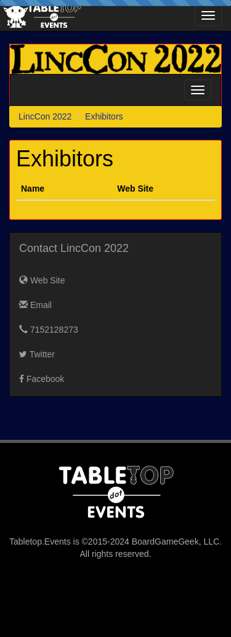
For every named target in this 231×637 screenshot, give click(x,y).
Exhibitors (104, 116)
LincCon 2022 (44, 116)
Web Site (42, 280)
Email (35, 305)
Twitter (37, 354)
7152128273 (48, 330)
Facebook (41, 379)
